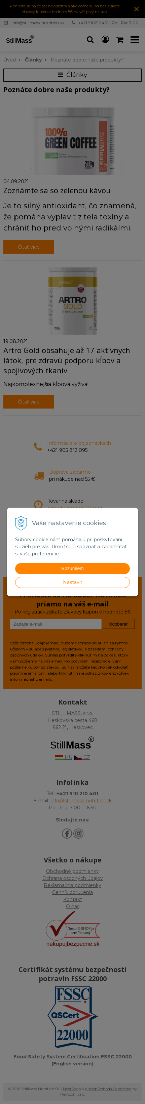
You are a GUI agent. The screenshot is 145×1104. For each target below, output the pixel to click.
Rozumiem (72, 568)
